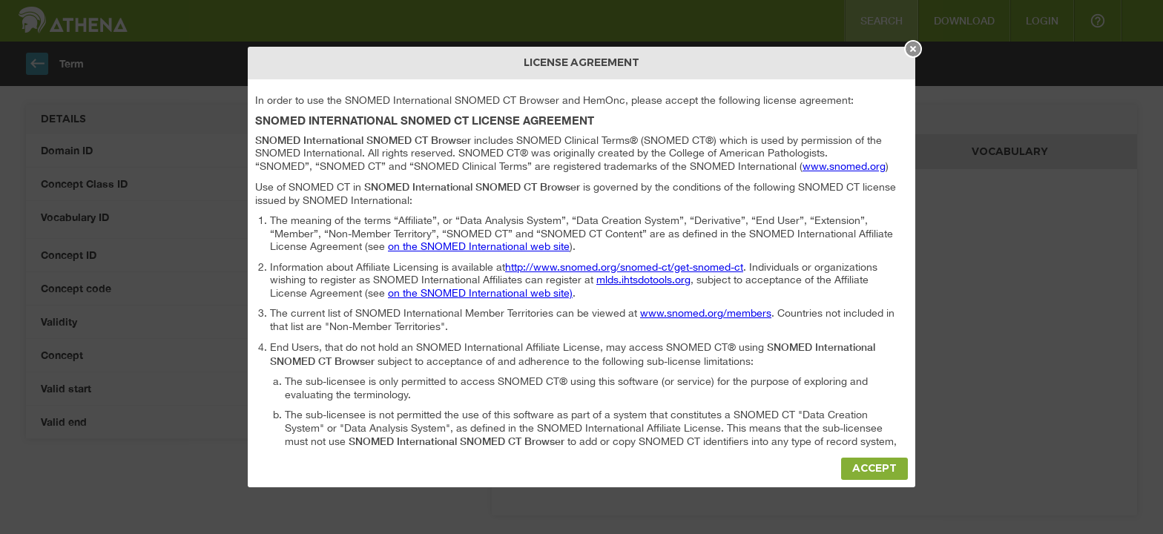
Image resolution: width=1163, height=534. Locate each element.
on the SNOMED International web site (479, 246)
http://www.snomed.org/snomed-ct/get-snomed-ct (624, 267)
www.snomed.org (844, 166)
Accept (874, 468)
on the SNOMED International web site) (480, 293)
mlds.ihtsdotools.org (643, 280)
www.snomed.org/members (705, 313)
